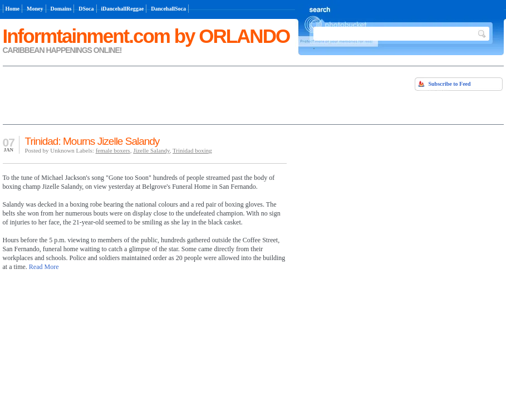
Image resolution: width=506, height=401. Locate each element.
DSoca (86, 9)
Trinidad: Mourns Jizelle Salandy (92, 141)
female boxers (113, 150)
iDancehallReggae (122, 9)
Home (13, 9)
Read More (44, 267)
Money (35, 9)
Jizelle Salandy (151, 150)
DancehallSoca (168, 9)
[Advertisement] (133, 94)
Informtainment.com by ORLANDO (146, 36)
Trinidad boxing (192, 150)
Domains (61, 9)
